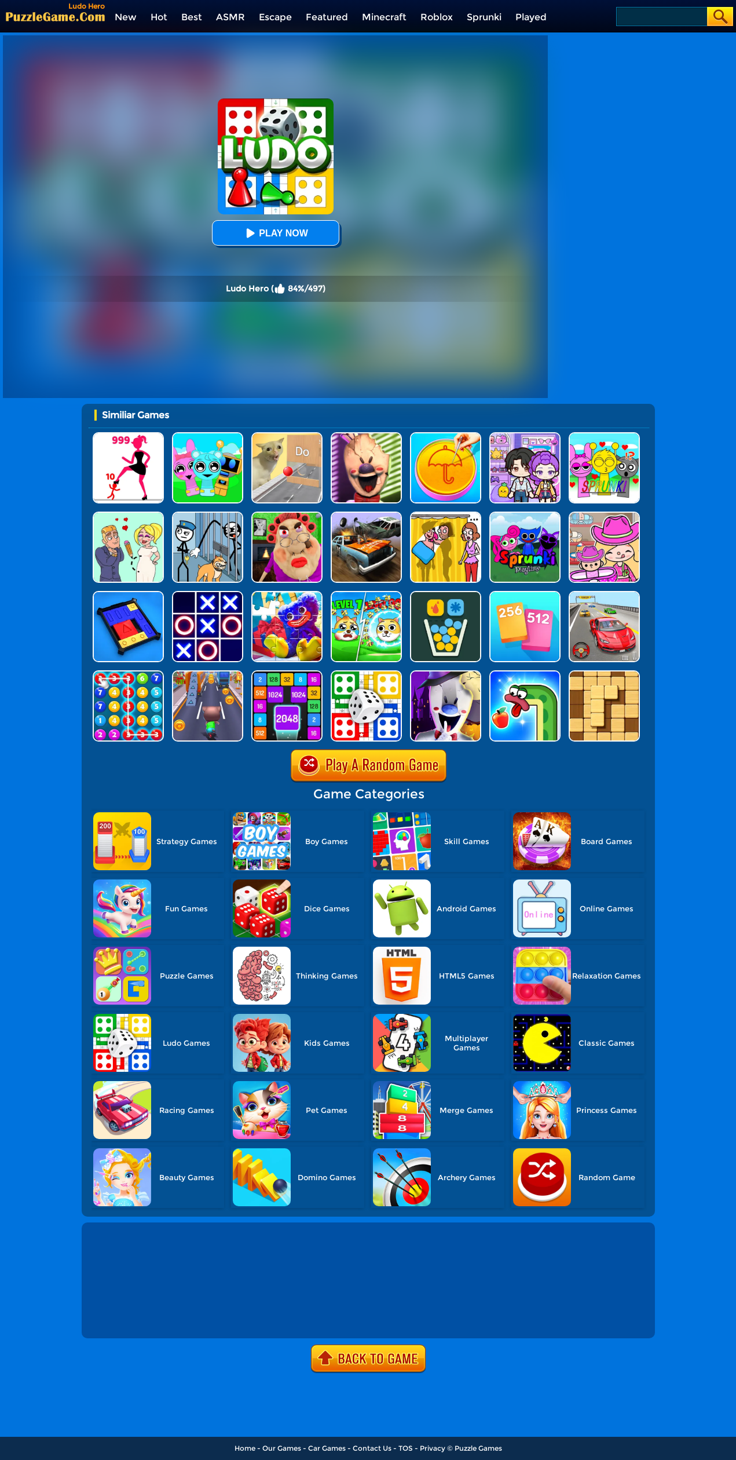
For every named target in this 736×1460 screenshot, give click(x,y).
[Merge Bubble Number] (128, 674)
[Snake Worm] (525, 674)
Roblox (436, 17)
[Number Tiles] (287, 674)
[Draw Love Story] (128, 516)
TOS (405, 1448)
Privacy (432, 1448)
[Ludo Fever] (366, 674)
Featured (327, 17)
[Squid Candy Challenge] (445, 436)
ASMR (230, 17)
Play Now (275, 233)
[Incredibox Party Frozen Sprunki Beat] (207, 436)
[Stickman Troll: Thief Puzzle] (207, 516)
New (126, 17)
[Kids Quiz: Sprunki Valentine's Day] (604, 436)
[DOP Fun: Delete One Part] (445, 516)
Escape (275, 17)
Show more (123, 1316)
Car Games (327, 1448)
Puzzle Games (478, 1448)
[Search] (661, 16)
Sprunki (484, 17)
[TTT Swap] (207, 595)
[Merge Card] (525, 595)
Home (245, 1448)
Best (191, 17)
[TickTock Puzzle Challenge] (287, 436)
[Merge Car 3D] (366, 516)
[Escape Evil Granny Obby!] (287, 516)
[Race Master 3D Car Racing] (604, 595)
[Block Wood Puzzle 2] (604, 674)
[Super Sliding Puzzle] (128, 595)
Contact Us (372, 1448)
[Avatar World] (604, 516)
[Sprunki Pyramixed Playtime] (525, 516)
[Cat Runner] (207, 674)
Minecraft (384, 17)
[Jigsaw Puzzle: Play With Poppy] (287, 595)
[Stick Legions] (128, 436)
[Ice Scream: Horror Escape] (366, 436)
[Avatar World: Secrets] (525, 436)
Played (531, 17)
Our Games (281, 1448)
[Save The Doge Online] (366, 595)
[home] (55, 16)
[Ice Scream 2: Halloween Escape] (445, 674)
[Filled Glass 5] (445, 595)
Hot (159, 17)
